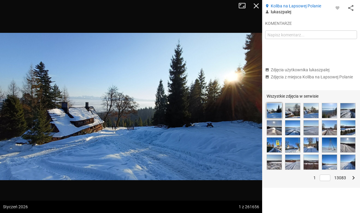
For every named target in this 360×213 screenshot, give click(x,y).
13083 (340, 177)
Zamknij (256, 6)
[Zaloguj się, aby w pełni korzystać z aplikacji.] (337, 7)
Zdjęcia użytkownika (297, 69)
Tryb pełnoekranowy (244, 6)
